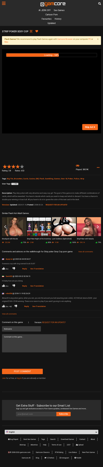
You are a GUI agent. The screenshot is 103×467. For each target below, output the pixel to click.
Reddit (77, 458)
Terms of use (56, 445)
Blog (37, 458)
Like (5, 268)
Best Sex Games (30, 439)
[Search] (99, 3)
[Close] (98, 39)
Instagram (64, 458)
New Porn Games (88, 452)
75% (23, 242)
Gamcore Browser (65, 39)
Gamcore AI (26, 458)
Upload (79, 445)
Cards (25, 179)
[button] (98, 167)
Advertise (34, 445)
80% (48, 242)
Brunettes (18, 179)
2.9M (30, 242)
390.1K (81, 242)
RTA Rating (59, 452)
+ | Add (14, 184)
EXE (37, 179)
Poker (70, 179)
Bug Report (13, 439)
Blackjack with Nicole (10, 239)
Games (57, 179)
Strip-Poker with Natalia (85, 239)
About (93, 439)
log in (19, 378)
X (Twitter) (49, 458)
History (58, 19)
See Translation (37, 269)
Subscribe (63, 414)
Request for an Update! (56, 205)
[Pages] (3, 3)
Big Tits (10, 179)
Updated (52, 23)
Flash (42, 179)
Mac (6, 42)
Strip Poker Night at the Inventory (39, 239)
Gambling (49, 179)
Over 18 (64, 179)
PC (90, 39)
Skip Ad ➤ (90, 127)
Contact (82, 439)
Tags (43, 439)
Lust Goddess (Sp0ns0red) (62, 239)
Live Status (73, 452)
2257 (69, 445)
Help (44, 445)
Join (4, 378)
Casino (32, 179)
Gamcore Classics (43, 452)
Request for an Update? (54, 322)
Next (98, 227)
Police (76, 179)
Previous (5, 227)
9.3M (55, 242)
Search (53, 439)
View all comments (85, 252)
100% (73, 242)
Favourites (47, 19)
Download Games (67, 439)
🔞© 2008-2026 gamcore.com (19, 452)
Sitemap (23, 445)
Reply (24, 269)
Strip (82, 179)
